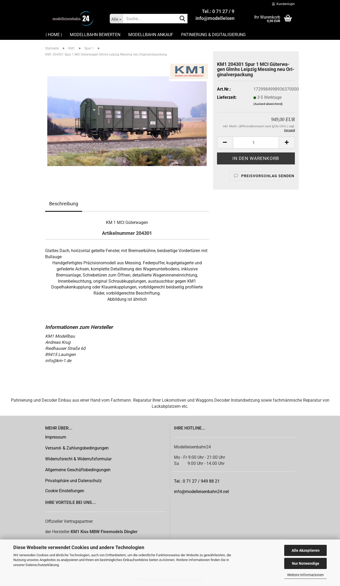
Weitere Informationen (305, 575)
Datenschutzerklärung (42, 565)
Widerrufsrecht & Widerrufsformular (78, 458)
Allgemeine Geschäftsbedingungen (77, 469)
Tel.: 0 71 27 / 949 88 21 (197, 481)
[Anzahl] (256, 142)
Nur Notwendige (305, 563)
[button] (225, 142)
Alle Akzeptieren (306, 550)
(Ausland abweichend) (268, 104)
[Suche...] (116, 18)
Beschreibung (63, 203)
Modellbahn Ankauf (150, 34)
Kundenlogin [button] (283, 4)
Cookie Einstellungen (64, 490)
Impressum (55, 437)
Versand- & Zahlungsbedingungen (77, 448)
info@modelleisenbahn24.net (201, 491)
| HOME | (54, 34)
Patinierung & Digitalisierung (213, 34)
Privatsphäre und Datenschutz (73, 480)
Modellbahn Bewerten (95, 34)
